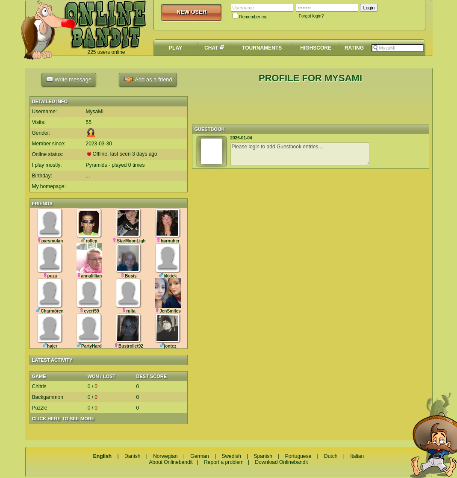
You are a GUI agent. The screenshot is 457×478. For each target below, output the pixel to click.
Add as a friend (148, 79)
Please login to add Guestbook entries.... (300, 153)
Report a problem (224, 462)
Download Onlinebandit (281, 462)
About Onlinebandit (171, 462)
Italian (357, 456)
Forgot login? (311, 16)
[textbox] (397, 48)
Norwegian (165, 456)
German (199, 456)
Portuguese (298, 456)
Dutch (330, 456)
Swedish (231, 456)
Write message (68, 79)
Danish (132, 456)
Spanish (263, 456)
